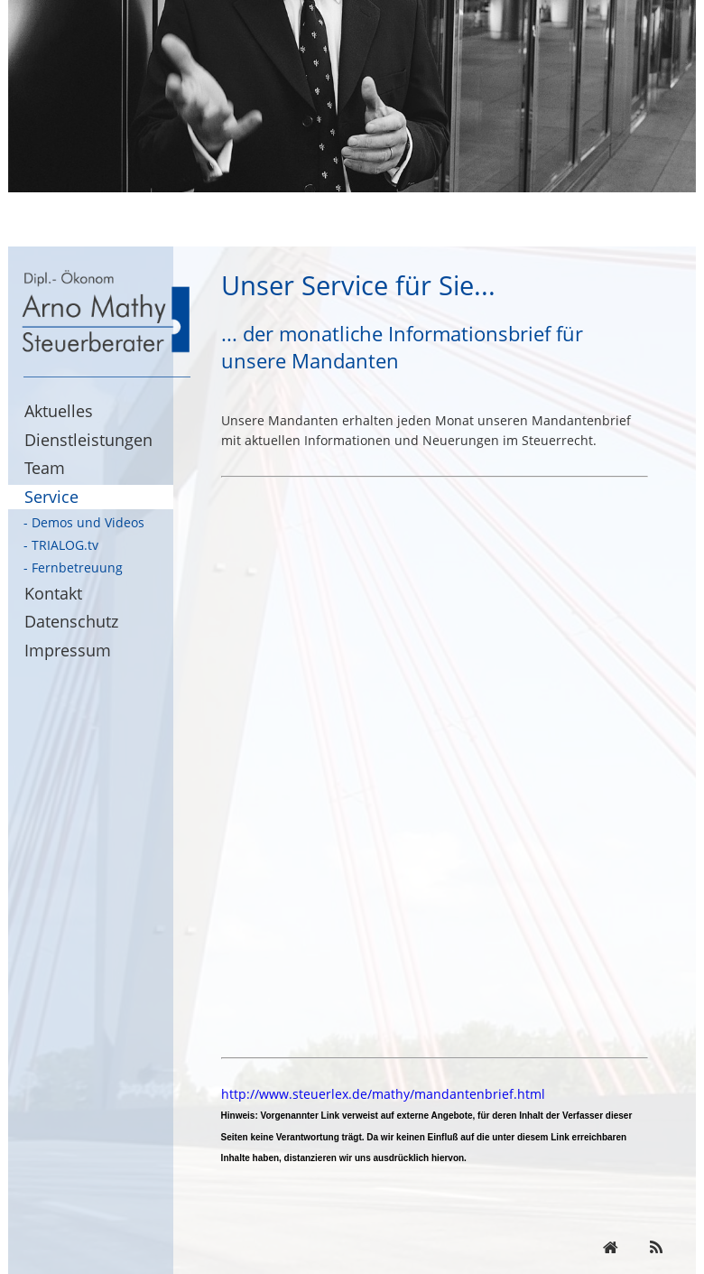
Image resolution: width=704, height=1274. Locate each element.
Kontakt (53, 593)
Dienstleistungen (88, 440)
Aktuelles (58, 411)
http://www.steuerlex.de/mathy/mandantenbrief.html (383, 1093)
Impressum (67, 650)
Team (44, 468)
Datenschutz (71, 621)
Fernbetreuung (77, 567)
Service (51, 496)
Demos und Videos (88, 522)
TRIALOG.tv (65, 544)
